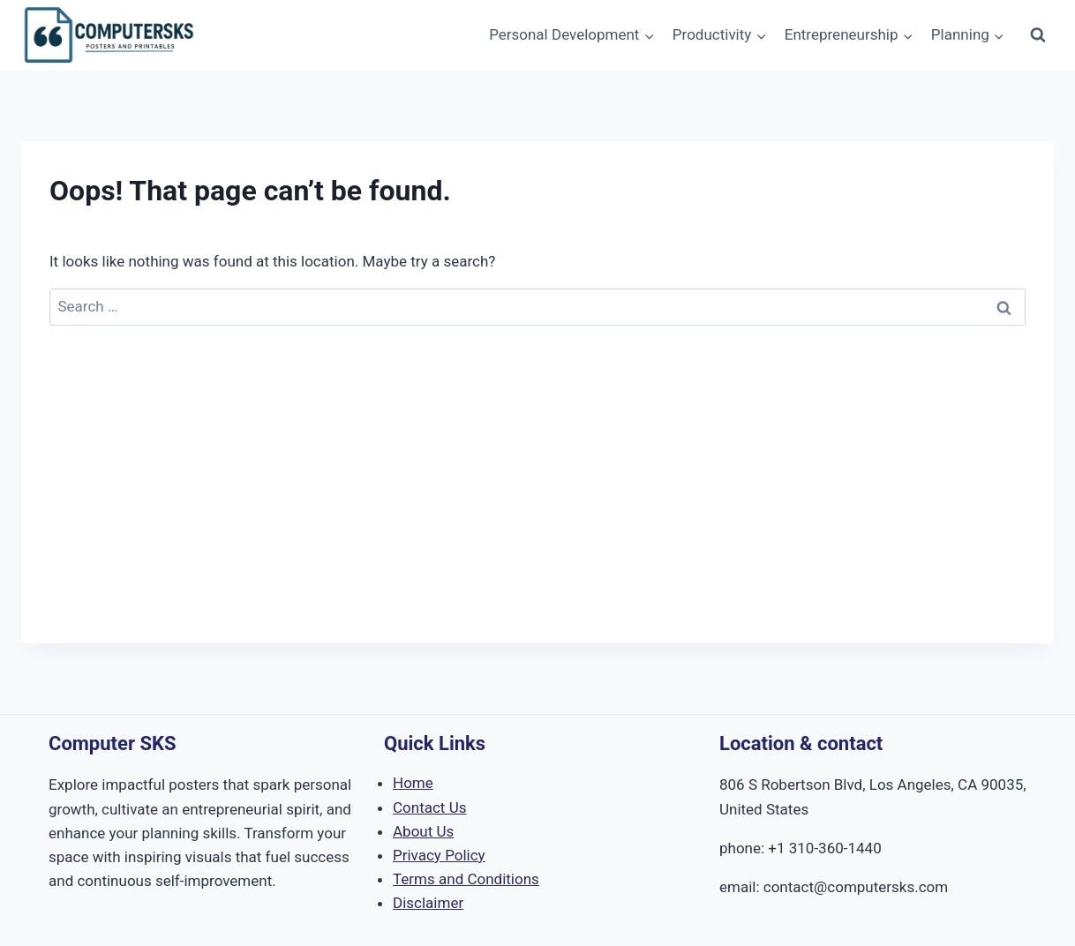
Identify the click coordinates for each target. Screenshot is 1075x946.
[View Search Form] (1038, 35)
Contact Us (429, 807)
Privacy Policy (439, 855)
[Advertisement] (537, 519)
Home (413, 783)
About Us (423, 831)
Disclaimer (428, 903)
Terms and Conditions (466, 879)
